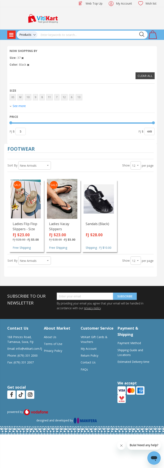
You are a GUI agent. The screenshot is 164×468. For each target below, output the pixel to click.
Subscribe (125, 296)
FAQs (84, 369)
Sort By (12, 165)
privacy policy (92, 308)
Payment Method (129, 343)
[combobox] (92, 35)
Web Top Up (94, 3)
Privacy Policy (53, 351)
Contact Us (88, 362)
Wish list (151, 3)
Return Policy (89, 355)
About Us (50, 337)
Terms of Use (53, 344)
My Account (124, 3)
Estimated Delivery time (133, 362)
